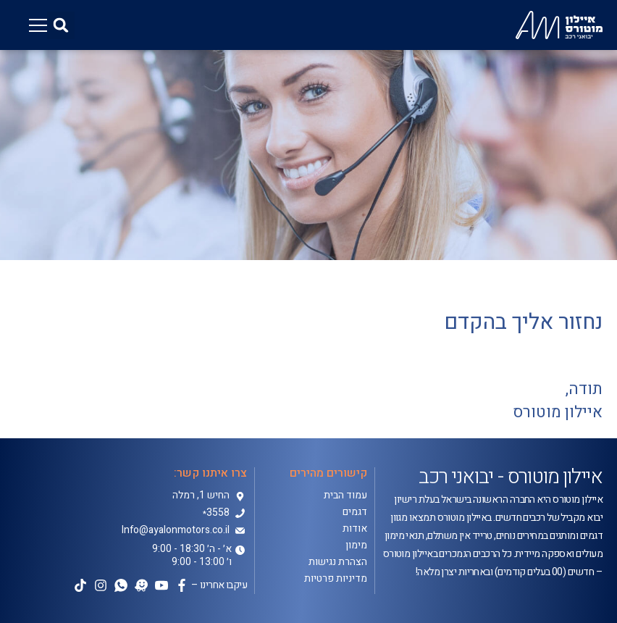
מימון (356, 545)
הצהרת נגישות (337, 562)
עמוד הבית (345, 495)
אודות (355, 529)
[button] (61, 25)
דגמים (355, 512)
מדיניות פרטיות (335, 579)
